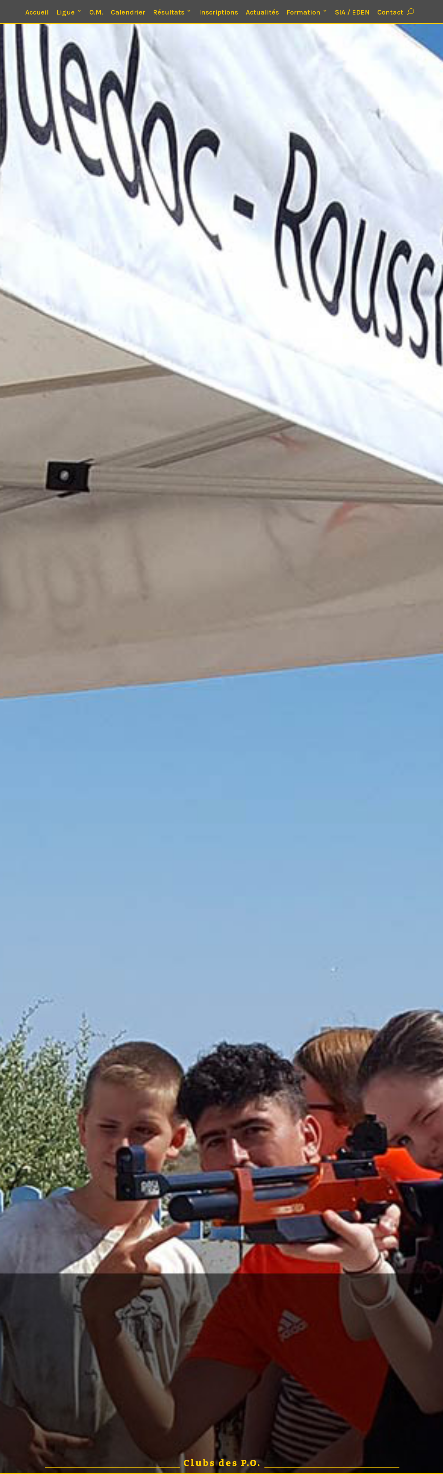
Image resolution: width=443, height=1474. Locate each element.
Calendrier (128, 12)
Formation (303, 12)
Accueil (37, 12)
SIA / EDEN (352, 12)
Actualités (262, 12)
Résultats (168, 12)
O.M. (96, 12)
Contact (390, 12)
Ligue (65, 12)
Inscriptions (218, 12)
